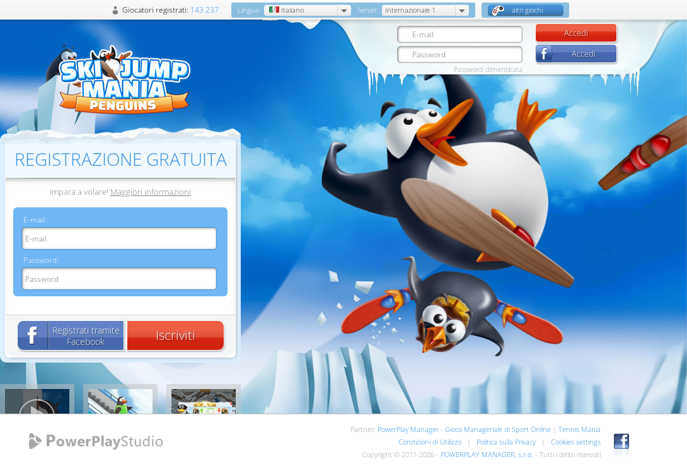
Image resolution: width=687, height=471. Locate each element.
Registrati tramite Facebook (86, 335)
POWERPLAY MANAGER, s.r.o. (487, 454)
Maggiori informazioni (150, 191)
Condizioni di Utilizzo (429, 441)
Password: (41, 260)
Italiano (285, 10)
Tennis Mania (579, 429)
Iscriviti (175, 335)
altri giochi (517, 10)
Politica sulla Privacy (506, 441)
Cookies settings (576, 441)
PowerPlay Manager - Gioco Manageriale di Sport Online (464, 429)
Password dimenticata (488, 69)
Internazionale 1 (410, 10)
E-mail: (35, 219)
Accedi (576, 32)
